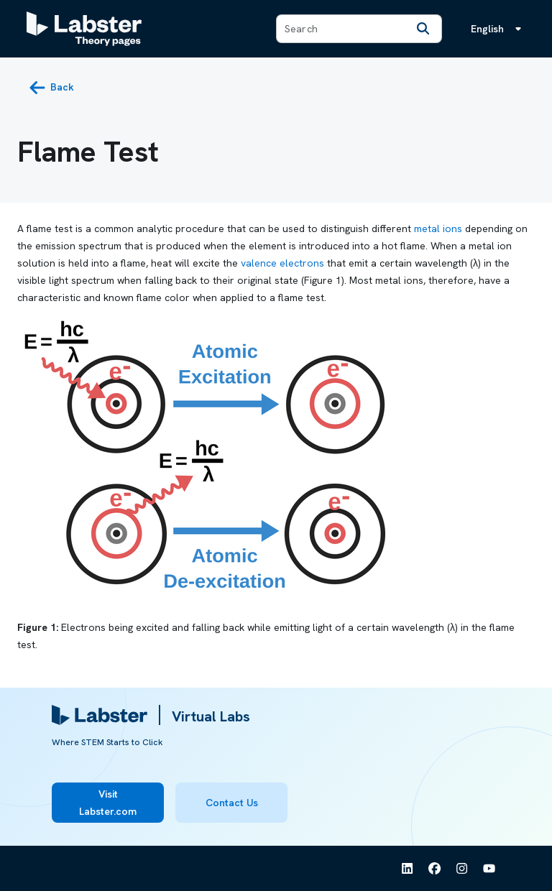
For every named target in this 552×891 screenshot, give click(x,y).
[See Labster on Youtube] (489, 869)
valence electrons (282, 263)
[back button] (51, 88)
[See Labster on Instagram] (462, 869)
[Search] (422, 29)
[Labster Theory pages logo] (84, 28)
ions (452, 228)
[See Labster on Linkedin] (407, 869)
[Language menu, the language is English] (498, 29)
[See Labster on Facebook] (435, 869)
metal (427, 228)
